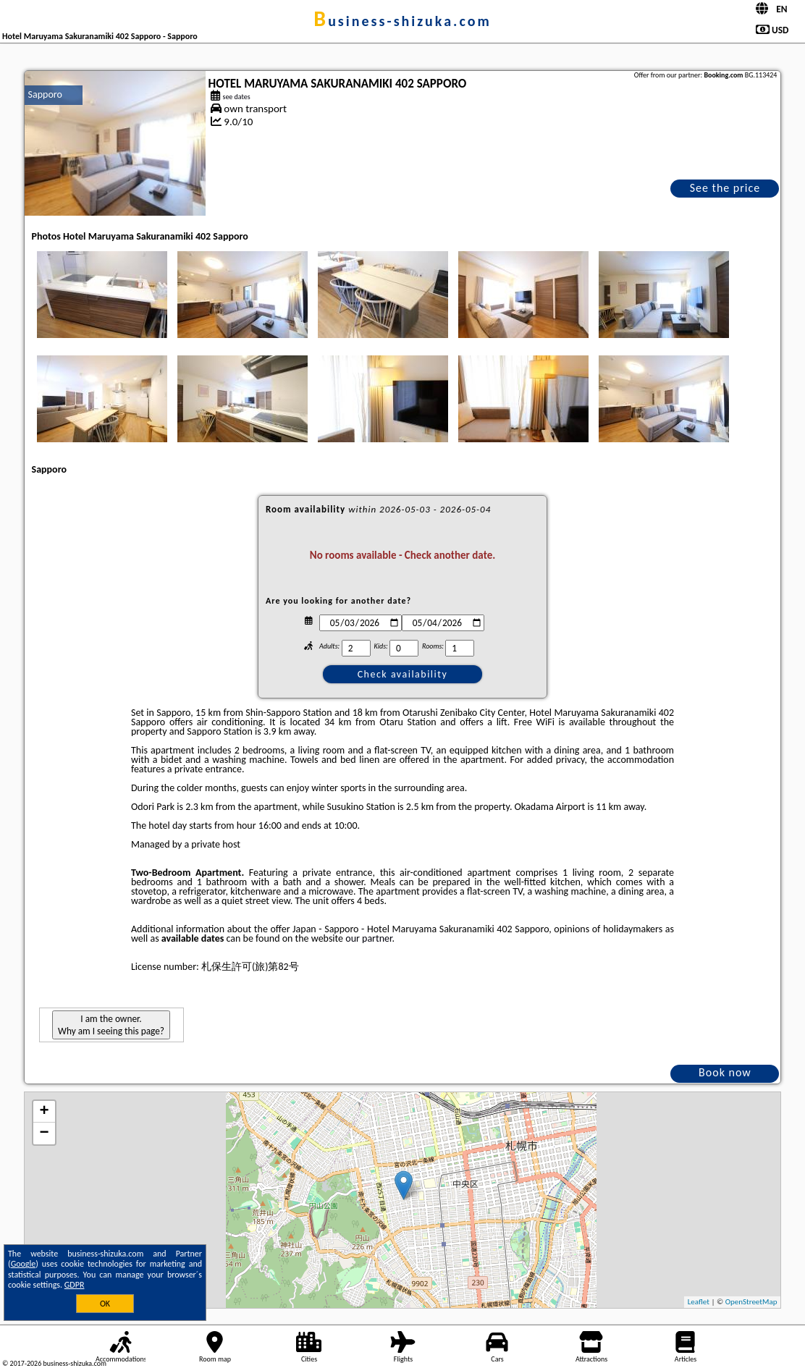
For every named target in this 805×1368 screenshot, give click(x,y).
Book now (725, 1072)
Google (23, 1264)
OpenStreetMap (751, 1301)
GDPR (74, 1285)
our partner (368, 938)
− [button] (44, 1133)
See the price (725, 188)
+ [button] (44, 1112)
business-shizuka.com (402, 21)
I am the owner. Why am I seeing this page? (111, 1025)
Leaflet (698, 1301)
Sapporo (45, 94)
